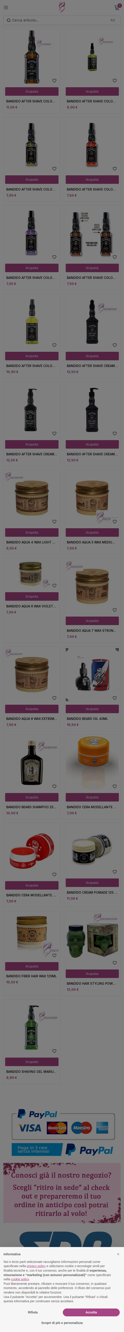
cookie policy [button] (20, 1279)
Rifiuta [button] (33, 1312)
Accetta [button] (91, 1312)
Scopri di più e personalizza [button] (62, 1323)
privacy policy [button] (36, 1266)
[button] (118, 1254)
